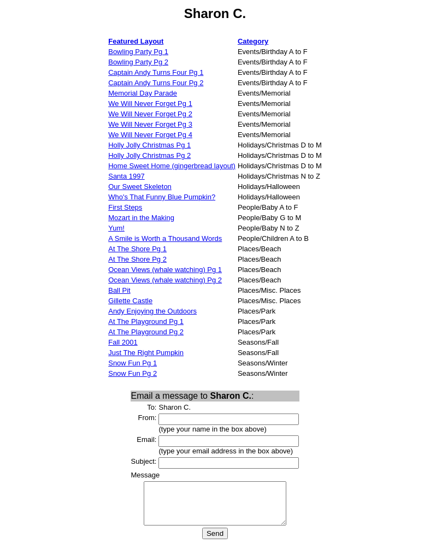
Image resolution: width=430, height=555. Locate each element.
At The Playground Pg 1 (146, 321)
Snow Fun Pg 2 (132, 373)
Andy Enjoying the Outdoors (152, 311)
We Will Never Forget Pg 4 (150, 135)
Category (253, 41)
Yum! (116, 228)
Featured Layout (135, 41)
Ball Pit (119, 290)
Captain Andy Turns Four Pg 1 (155, 72)
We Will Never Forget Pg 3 (150, 124)
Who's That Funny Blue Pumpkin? (161, 197)
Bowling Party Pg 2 (138, 62)
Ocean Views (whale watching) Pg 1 (165, 269)
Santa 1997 (126, 176)
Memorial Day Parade (142, 93)
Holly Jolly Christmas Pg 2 (149, 155)
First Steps (125, 207)
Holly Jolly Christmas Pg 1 (149, 145)
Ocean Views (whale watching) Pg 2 (165, 280)
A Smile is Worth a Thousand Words (165, 238)
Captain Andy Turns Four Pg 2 (155, 83)
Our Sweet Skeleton (140, 186)
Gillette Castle (130, 301)
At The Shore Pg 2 (137, 259)
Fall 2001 (122, 342)
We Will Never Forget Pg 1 (150, 103)
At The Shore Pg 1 (137, 249)
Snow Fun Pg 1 (132, 363)
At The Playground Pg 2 (146, 332)
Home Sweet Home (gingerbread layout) (171, 166)
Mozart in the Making (141, 218)
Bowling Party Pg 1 (138, 52)
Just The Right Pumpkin (146, 353)
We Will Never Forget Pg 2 (150, 114)
